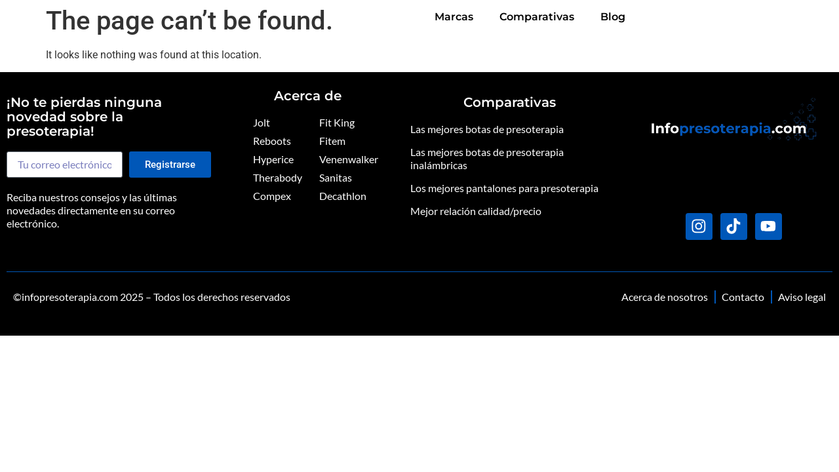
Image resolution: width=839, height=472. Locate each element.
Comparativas (730, 20)
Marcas (648, 20)
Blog (806, 20)
